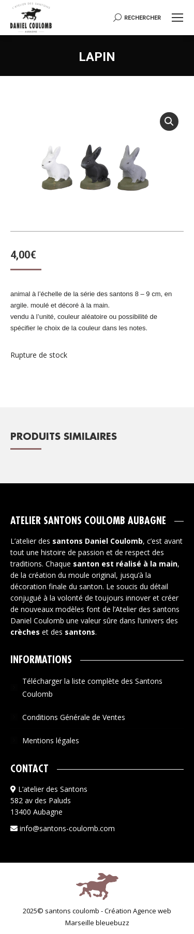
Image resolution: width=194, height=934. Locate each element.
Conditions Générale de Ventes (73, 717)
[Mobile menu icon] (177, 17)
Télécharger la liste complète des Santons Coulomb (92, 687)
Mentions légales (50, 740)
